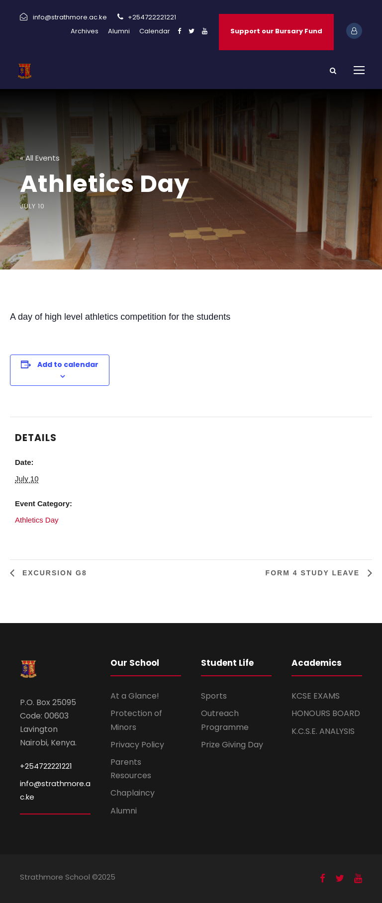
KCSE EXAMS (315, 696)
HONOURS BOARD (325, 713)
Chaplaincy (132, 793)
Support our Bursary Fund (276, 31)
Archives (84, 31)
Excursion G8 (53, 573)
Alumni (119, 31)
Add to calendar (67, 364)
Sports (214, 696)
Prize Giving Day (232, 744)
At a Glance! (134, 696)
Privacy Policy (137, 744)
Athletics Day (37, 520)
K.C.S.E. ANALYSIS (323, 731)
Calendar (154, 31)
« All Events (40, 158)
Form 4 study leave (314, 573)
